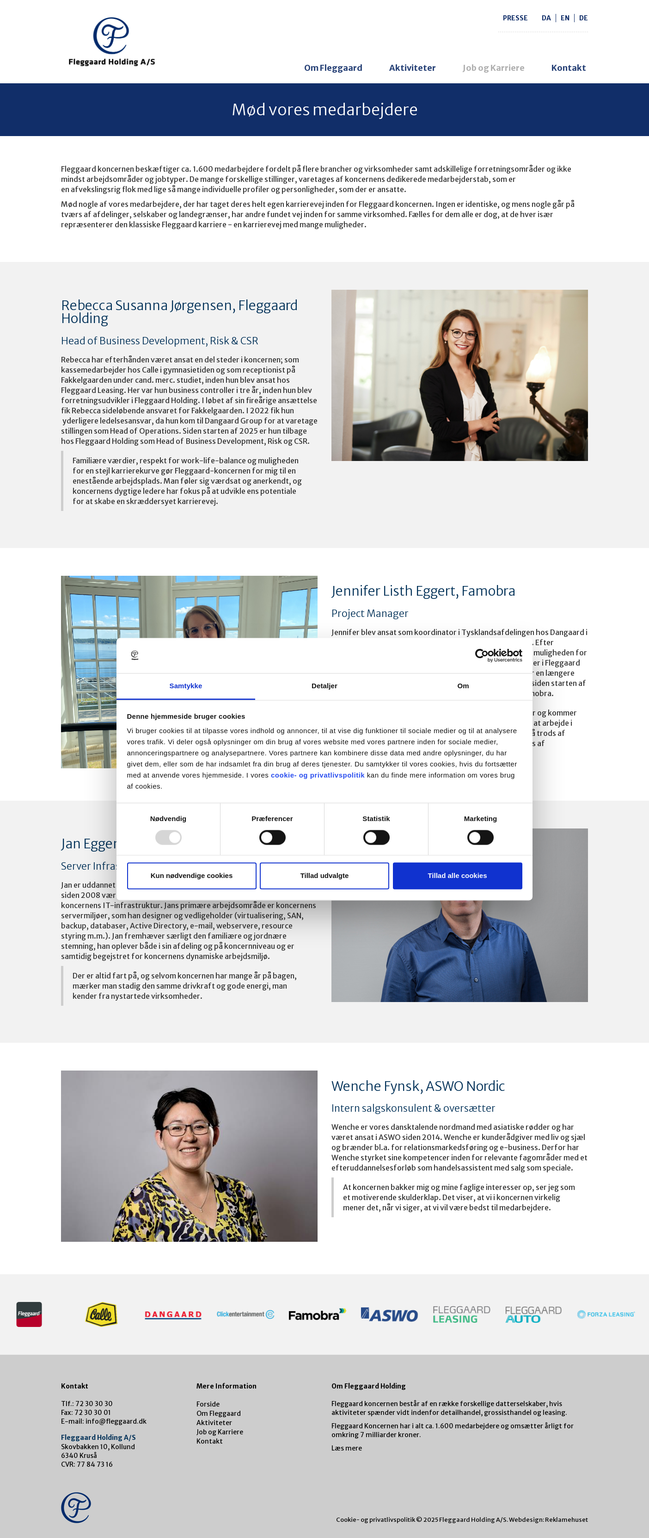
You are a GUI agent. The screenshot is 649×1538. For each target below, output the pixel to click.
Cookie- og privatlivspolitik (375, 1520)
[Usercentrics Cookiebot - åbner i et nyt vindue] (481, 655)
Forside (208, 1404)
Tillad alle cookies (457, 876)
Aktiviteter (412, 67)
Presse (515, 18)
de (583, 18)
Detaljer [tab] (324, 686)
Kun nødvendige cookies (192, 876)
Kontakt (568, 67)
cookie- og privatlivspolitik (318, 775)
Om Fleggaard (333, 67)
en (565, 18)
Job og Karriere (494, 67)
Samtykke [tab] (186, 686)
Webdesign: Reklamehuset (548, 1520)
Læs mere (346, 1448)
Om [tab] (463, 686)
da (546, 18)
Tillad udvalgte (324, 876)
